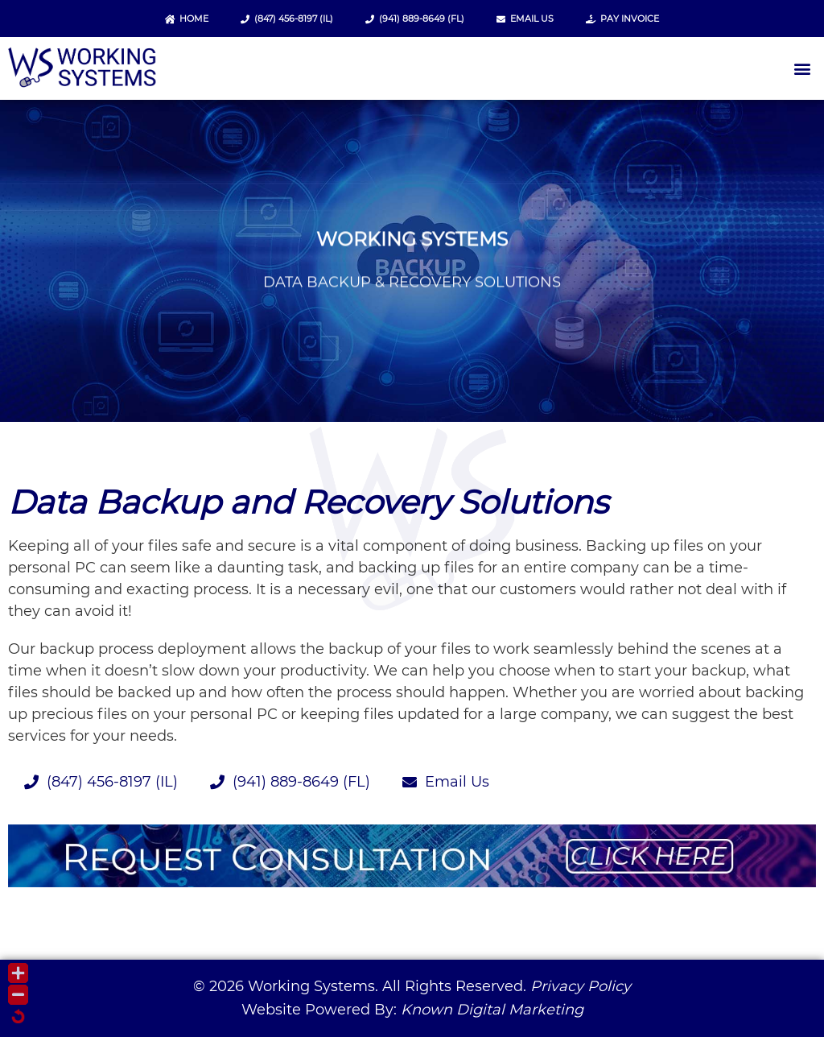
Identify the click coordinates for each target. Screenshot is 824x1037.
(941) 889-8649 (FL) (414, 18)
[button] (802, 69)
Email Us (525, 18)
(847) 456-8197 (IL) (287, 18)
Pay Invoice (622, 18)
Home (186, 18)
